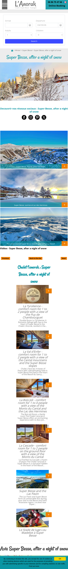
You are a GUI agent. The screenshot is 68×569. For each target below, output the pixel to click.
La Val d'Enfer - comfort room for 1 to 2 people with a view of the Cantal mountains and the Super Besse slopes (33, 359)
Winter (17, 50)
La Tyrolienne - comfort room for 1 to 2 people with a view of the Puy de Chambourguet (33, 311)
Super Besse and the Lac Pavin (32, 492)
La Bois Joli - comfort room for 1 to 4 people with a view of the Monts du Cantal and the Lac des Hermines (32, 405)
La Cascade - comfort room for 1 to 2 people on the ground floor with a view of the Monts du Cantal (32, 451)
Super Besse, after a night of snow (47, 50)
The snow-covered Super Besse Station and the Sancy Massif (31, 244)
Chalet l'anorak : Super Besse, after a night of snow (34, 274)
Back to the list (35, 258)
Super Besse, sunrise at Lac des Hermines (30, 205)
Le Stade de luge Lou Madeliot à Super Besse (32, 532)
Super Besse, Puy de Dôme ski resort (30, 166)
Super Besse (27, 50)
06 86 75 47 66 (55, 2)
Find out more (34, 566)
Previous (5, 258)
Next (64, 258)
